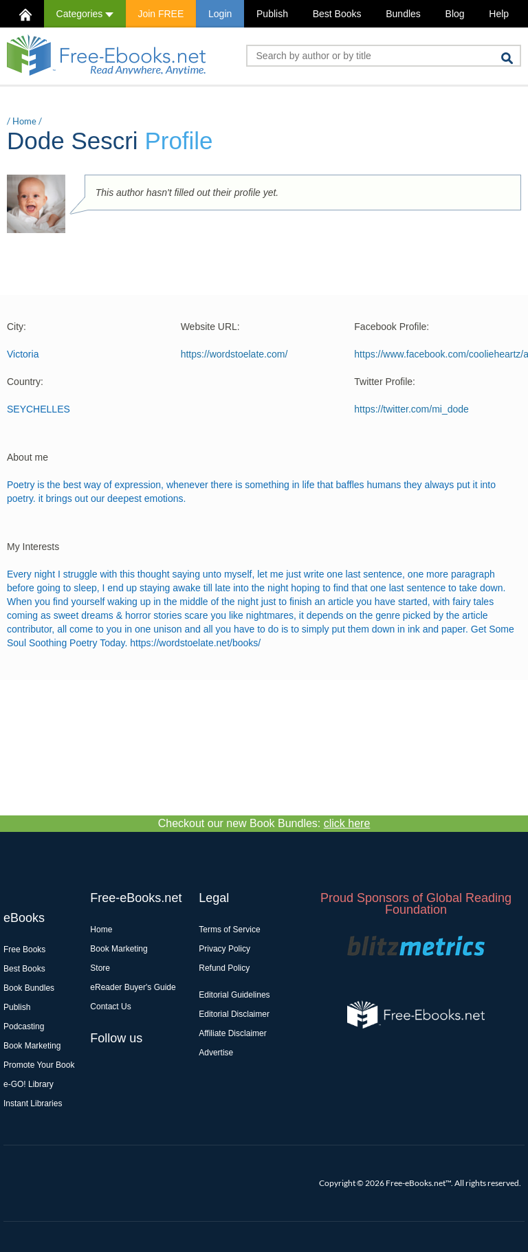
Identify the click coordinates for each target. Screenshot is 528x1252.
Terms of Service (229, 929)
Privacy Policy (224, 949)
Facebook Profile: (391, 326)
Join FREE (161, 13)
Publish (272, 13)
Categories (84, 13)
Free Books (24, 949)
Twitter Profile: (384, 381)
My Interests (33, 546)
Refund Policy (224, 968)
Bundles (403, 13)
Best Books (337, 13)
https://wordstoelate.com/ (234, 354)
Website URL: (210, 326)
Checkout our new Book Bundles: (264, 823)
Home (24, 121)
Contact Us (110, 1006)
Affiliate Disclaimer (232, 1033)
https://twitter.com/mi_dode (411, 409)
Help (499, 13)
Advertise (216, 1052)
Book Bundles (28, 988)
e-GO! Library (28, 1084)
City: (16, 326)
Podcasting (23, 1026)
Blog (455, 13)
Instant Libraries (32, 1103)
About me (27, 457)
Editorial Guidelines (234, 995)
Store (100, 968)
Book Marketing (31, 1046)
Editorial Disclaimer (234, 1014)
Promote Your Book (38, 1065)
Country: (25, 381)
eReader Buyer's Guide (132, 987)
